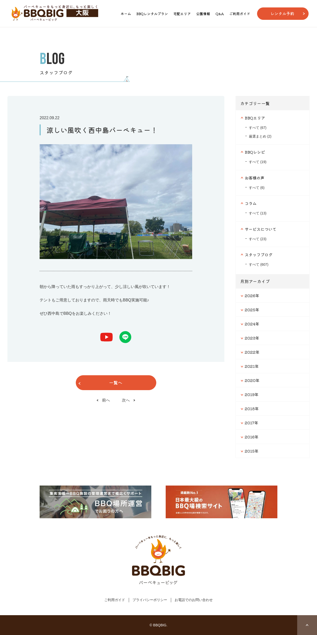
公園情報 (203, 13)
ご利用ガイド (239, 13)
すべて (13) (257, 213)
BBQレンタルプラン (152, 13)
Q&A (219, 13)
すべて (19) (257, 162)
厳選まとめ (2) (260, 136)
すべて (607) (258, 264)
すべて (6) (256, 188)
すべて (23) (257, 239)
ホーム (126, 13)
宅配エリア (182, 13)
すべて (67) (257, 128)
